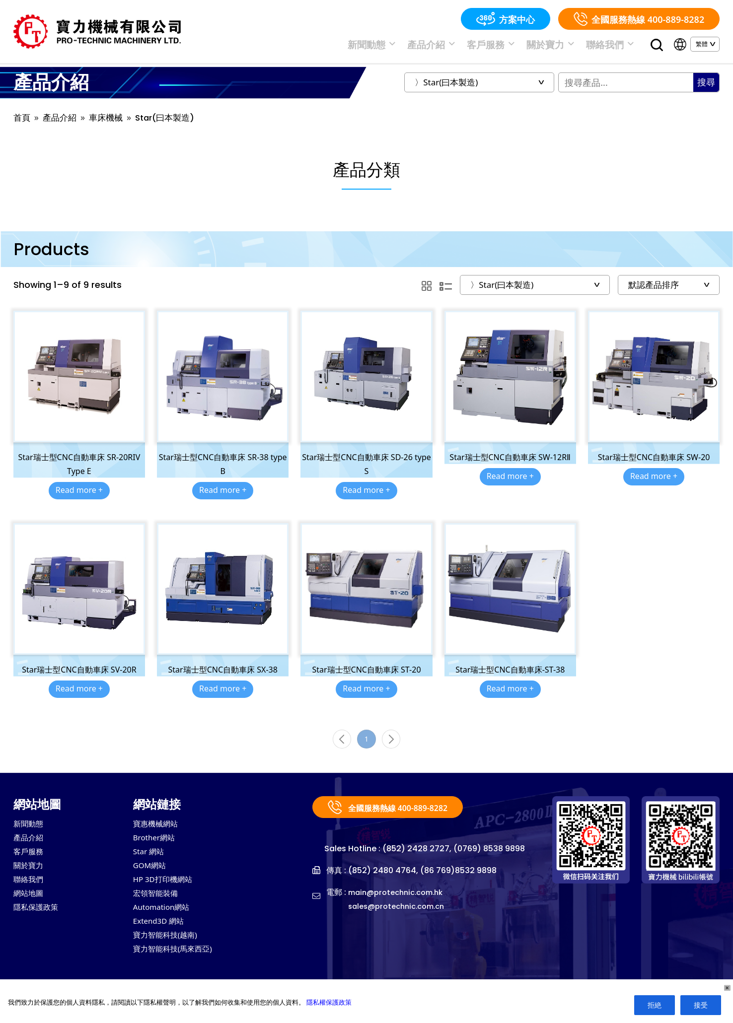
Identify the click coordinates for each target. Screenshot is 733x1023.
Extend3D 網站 (163, 937)
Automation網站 (167, 922)
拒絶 (654, 1005)
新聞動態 (414, 46)
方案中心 (505, 19)
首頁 (22, 122)
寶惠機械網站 (160, 833)
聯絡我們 (614, 46)
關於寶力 (564, 46)
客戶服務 (514, 46)
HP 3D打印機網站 (168, 892)
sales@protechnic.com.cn (401, 915)
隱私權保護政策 (329, 1002)
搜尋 (706, 87)
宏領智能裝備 (160, 907)
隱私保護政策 (40, 922)
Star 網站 (151, 863)
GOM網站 (153, 878)
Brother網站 (158, 848)
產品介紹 (464, 46)
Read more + (79, 495)
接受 (701, 1005)
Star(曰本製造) (172, 122)
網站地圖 (31, 907)
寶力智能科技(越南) (171, 952)
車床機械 (110, 122)
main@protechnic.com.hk (400, 901)
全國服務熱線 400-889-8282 (639, 19)
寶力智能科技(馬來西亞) (180, 967)
